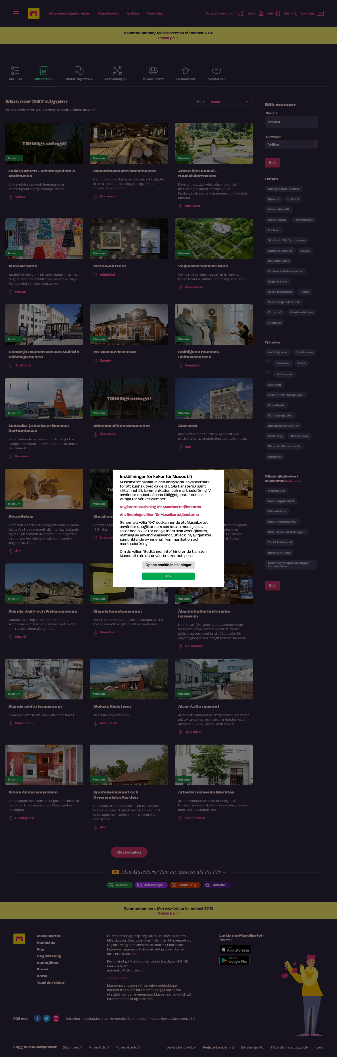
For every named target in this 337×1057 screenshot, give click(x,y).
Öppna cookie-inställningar (168, 565)
